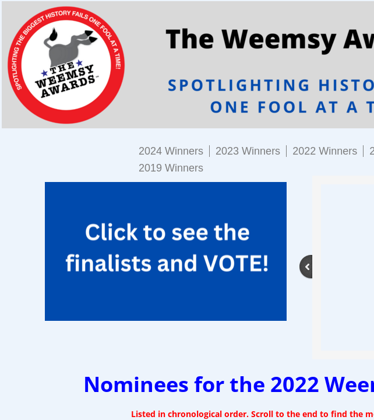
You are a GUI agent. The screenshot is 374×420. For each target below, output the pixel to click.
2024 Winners (171, 151)
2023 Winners (248, 151)
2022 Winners (324, 151)
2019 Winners (171, 168)
